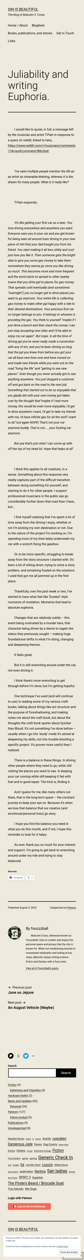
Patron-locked (18, 1117)
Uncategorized (17, 1128)
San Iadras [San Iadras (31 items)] (57, 1170)
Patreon (71, 907)
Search (12, 1065)
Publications (16, 1122)
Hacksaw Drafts (18, 1095)
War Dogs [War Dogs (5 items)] (31, 1188)
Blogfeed (38, 25)
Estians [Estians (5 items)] (21, 1150)
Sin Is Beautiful (23, 9)
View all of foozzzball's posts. (42, 968)
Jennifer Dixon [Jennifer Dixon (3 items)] (33, 1164)
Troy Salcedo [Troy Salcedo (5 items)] (15, 1188)
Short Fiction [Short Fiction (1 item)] (12, 1178)
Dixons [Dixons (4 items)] (38, 1144)
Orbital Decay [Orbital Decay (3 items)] (61, 1164)
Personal (15, 1106)
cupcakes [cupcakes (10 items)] (59, 1138)
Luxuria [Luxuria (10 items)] (47, 1164)
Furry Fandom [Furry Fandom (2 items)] (14, 1158)
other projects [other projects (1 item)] (13, 1172)
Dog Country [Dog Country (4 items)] (50, 1144)
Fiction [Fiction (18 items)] (58, 1150)
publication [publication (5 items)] (26, 1171)
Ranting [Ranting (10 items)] (40, 1171)
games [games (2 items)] (25, 1158)
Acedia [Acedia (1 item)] (28, 1139)
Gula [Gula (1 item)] (9, 1165)
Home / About (18, 25)
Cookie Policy (62, 1246)
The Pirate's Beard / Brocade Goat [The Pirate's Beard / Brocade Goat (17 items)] (36, 1183)
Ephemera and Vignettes (25, 1090)
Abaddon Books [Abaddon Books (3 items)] (16, 1138)
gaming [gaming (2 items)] (33, 1158)
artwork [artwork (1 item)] (38, 1139)
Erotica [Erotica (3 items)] (11, 1150)
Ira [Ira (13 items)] (22, 1164)
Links (11, 41)
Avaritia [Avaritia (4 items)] (46, 1138)
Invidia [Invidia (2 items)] (16, 1165)
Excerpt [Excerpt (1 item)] (30, 1151)
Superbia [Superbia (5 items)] (37, 1177)
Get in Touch (65, 33)
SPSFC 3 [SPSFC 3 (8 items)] (25, 1177)
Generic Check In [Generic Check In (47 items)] (55, 1157)
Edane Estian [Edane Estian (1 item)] (63, 1145)
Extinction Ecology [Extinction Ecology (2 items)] (42, 1151)
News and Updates (20, 1101)
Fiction (12, 1084)
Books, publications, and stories (30, 33)
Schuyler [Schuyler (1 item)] (72, 1172)
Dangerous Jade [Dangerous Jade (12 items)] (20, 1144)
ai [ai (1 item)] (33, 1139)
